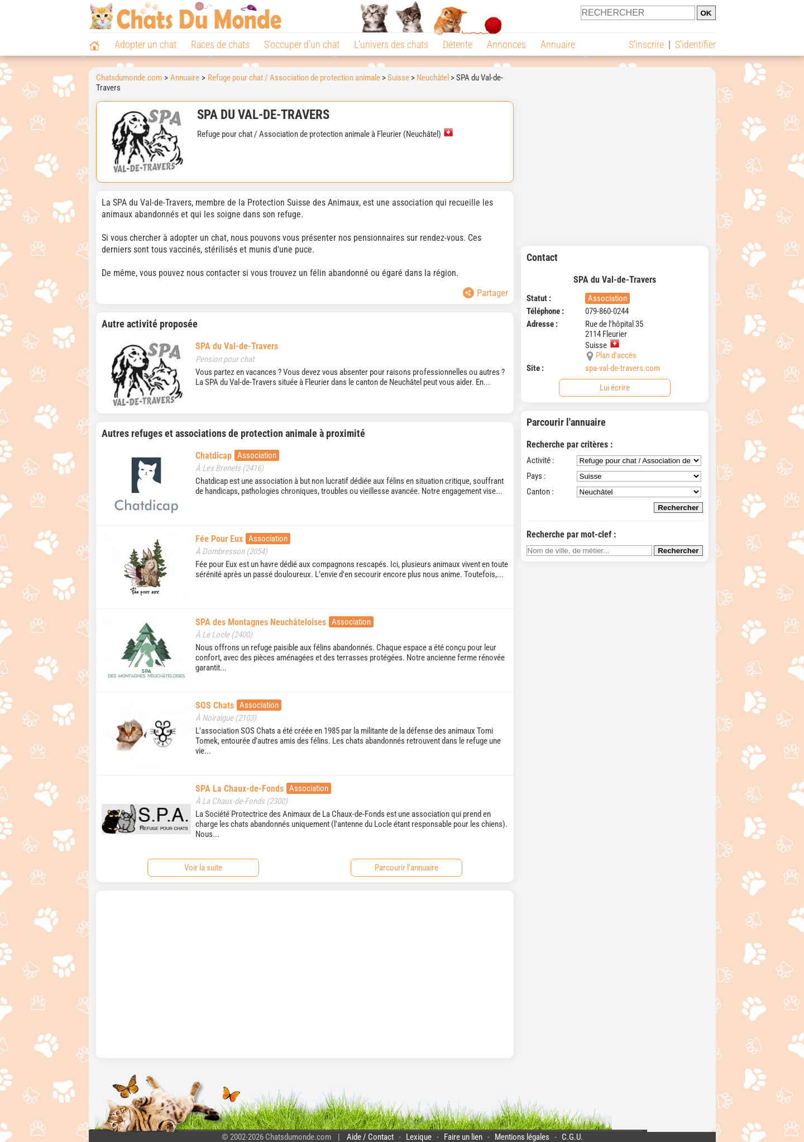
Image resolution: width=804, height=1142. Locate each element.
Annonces (506, 44)
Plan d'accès (616, 355)
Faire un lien (463, 1137)
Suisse (398, 78)
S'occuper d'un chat (301, 44)
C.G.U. (572, 1137)
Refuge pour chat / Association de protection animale (294, 78)
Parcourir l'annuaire (406, 868)
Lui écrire (615, 388)
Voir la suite (203, 868)
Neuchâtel (433, 78)
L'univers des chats (391, 44)
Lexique (419, 1137)
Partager (485, 292)
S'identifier (695, 44)
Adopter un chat (145, 44)
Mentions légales (522, 1137)
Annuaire (557, 44)
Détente (457, 44)
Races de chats (220, 44)
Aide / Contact (370, 1137)
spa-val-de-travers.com (622, 368)
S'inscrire (646, 44)
